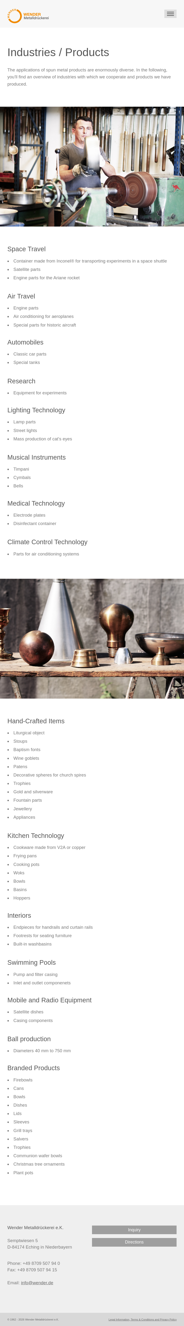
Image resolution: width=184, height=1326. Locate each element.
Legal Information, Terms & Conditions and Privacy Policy (143, 1319)
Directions (134, 1242)
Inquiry (134, 1229)
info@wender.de (37, 1282)
